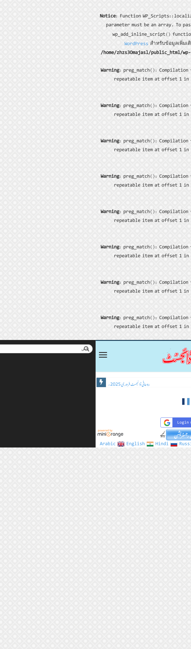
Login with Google (96, 422)
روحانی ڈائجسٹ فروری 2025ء (36, 384)
